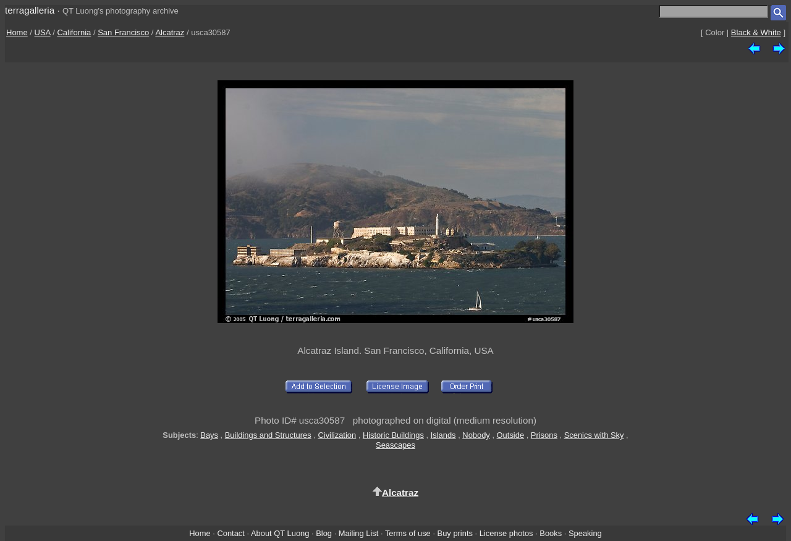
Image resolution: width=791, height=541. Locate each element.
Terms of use (408, 533)
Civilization (337, 435)
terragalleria (29, 10)
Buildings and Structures (268, 435)
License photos (506, 533)
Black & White (756, 32)
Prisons (544, 435)
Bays (209, 435)
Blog (324, 533)
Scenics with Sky (594, 435)
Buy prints (455, 533)
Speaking (585, 533)
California (74, 32)
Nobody (476, 435)
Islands (443, 435)
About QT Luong (280, 533)
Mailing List (359, 533)
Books (550, 533)
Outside (510, 435)
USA (43, 32)
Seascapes (395, 445)
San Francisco (123, 32)
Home (17, 32)
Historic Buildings (393, 435)
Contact (230, 533)
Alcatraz (169, 32)
